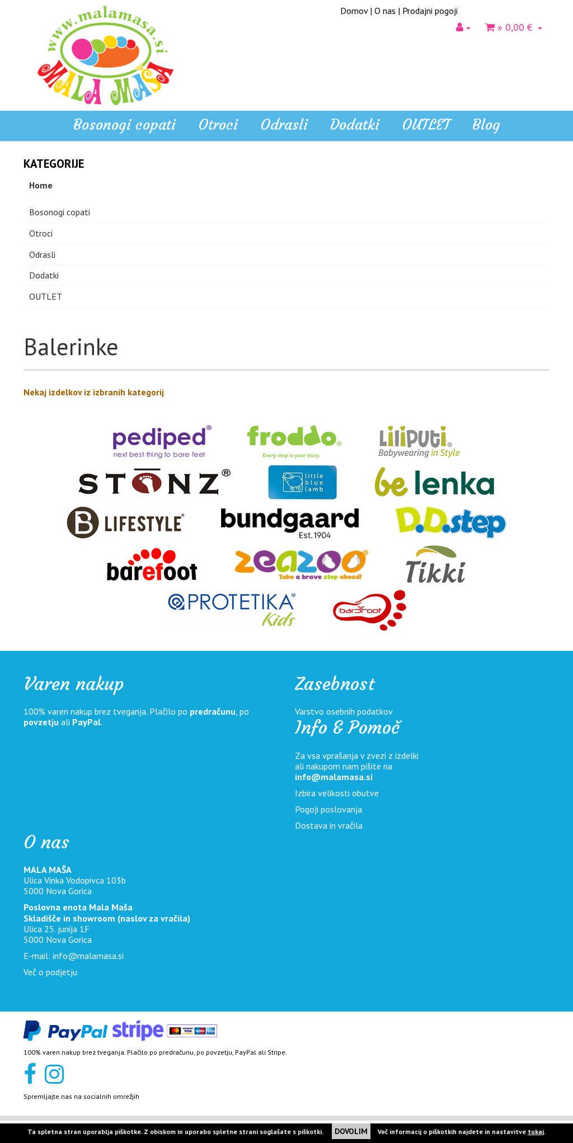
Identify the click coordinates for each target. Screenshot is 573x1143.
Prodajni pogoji (430, 10)
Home (41, 185)
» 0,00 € (513, 27)
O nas (385, 10)
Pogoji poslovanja (328, 809)
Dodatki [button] (354, 125)
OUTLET (426, 125)
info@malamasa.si (334, 776)
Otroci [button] (218, 125)
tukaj (536, 1131)
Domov (354, 10)
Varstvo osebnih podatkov (344, 711)
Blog (486, 125)
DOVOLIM (351, 1131)
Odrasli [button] (284, 125)
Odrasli (42, 254)
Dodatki (44, 275)
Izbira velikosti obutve (337, 793)
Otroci (41, 233)
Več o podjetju (50, 971)
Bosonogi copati (124, 125)
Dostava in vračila (329, 825)
